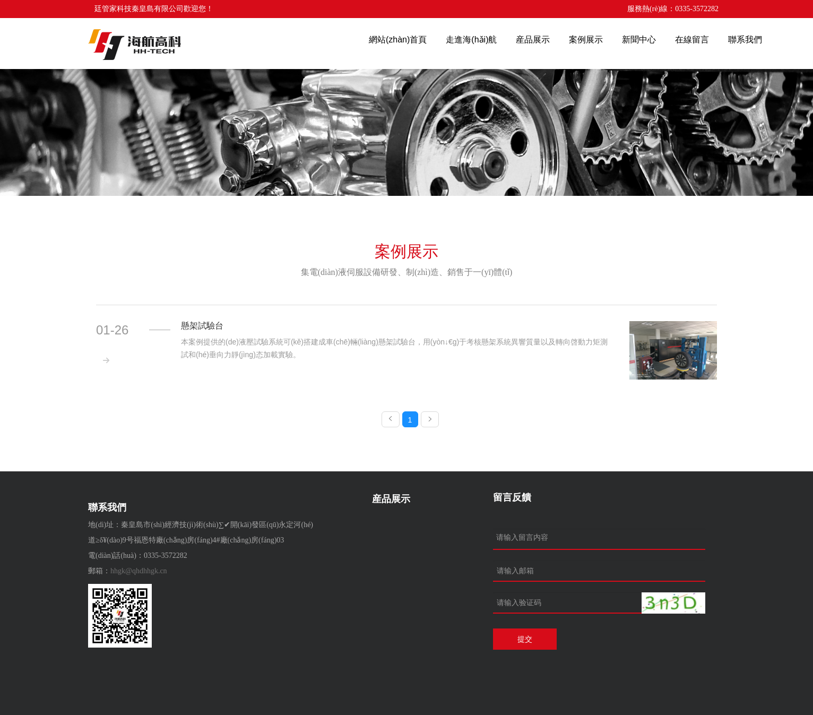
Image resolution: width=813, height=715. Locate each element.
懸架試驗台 (202, 325)
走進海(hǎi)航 (471, 39)
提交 (524, 639)
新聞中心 (639, 39)
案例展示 (586, 39)
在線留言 (692, 39)
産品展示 (533, 39)
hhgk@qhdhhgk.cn (138, 571)
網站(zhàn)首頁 (398, 39)
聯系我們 (745, 39)
